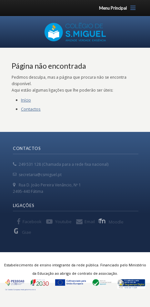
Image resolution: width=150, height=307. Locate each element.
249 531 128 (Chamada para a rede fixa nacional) (63, 164)
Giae (22, 232)
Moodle (111, 221)
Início (26, 100)
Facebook (32, 221)
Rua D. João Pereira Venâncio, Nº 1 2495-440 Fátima (47, 188)
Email (90, 221)
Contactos (31, 109)
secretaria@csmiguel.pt (40, 174)
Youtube (63, 221)
